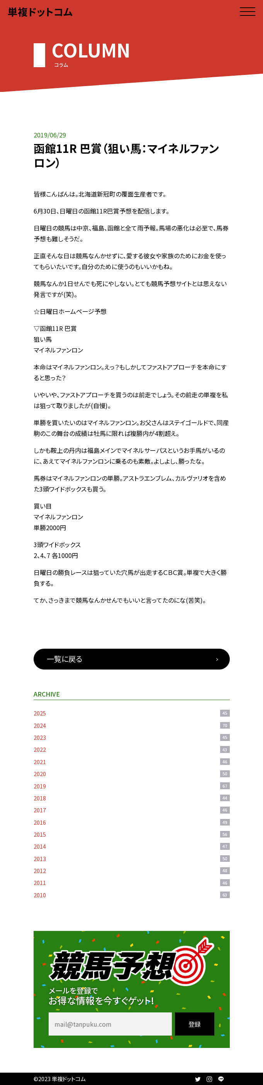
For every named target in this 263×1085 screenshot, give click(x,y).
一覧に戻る (64, 658)
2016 (132, 822)
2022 (132, 749)
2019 (132, 786)
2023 (132, 737)
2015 (132, 834)
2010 (132, 895)
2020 (132, 774)
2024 (132, 725)
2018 (132, 798)
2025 (132, 713)
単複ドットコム (40, 11)
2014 (132, 846)
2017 (132, 810)
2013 (132, 858)
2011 (132, 882)
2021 (132, 762)
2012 (132, 870)
